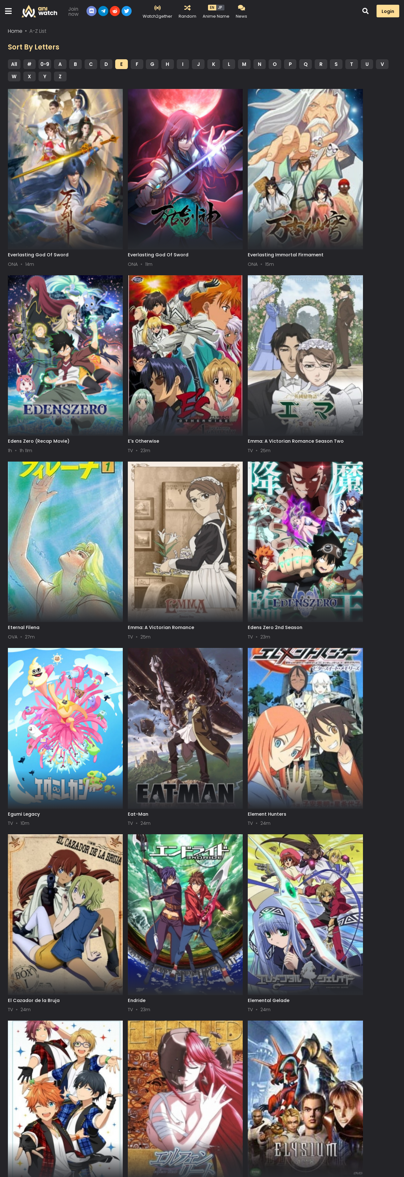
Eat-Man (215, 538)
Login (388, 11)
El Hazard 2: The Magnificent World (343, 1007)
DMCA (61, 1143)
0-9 (44, 66)
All (14, 66)
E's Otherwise (23, 383)
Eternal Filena (220, 383)
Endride (115, 694)
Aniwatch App (129, 1143)
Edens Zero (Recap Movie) (334, 227)
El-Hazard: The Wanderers (136, 1007)
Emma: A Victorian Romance (336, 383)
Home (15, 33)
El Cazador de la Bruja (34, 694)
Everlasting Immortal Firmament (242, 227)
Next (241, 1042)
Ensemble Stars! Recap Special (339, 694)
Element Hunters (322, 538)
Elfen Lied (19, 851)
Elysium (115, 851)
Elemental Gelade (225, 694)
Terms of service (24, 1143)
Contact (90, 1143)
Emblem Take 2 (320, 851)
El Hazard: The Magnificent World (243, 851)
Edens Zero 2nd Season (35, 538)
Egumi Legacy (122, 538)
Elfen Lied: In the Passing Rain (42, 1007)
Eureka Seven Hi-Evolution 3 (237, 1007)
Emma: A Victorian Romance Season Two (148, 386)
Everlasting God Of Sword (38, 227)
